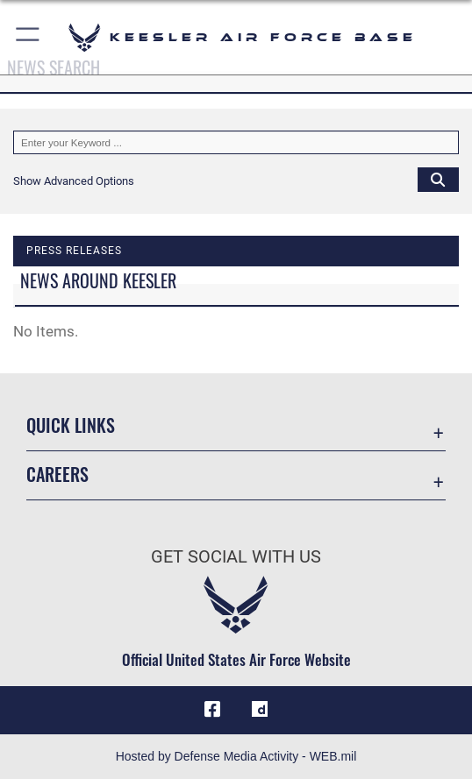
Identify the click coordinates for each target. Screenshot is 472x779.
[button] (28, 37)
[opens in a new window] (260, 710)
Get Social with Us (236, 556)
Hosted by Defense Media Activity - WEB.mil (236, 756)
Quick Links (70, 425)
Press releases (74, 250)
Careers (57, 474)
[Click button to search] (438, 179)
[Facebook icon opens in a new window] (212, 710)
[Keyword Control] (236, 142)
